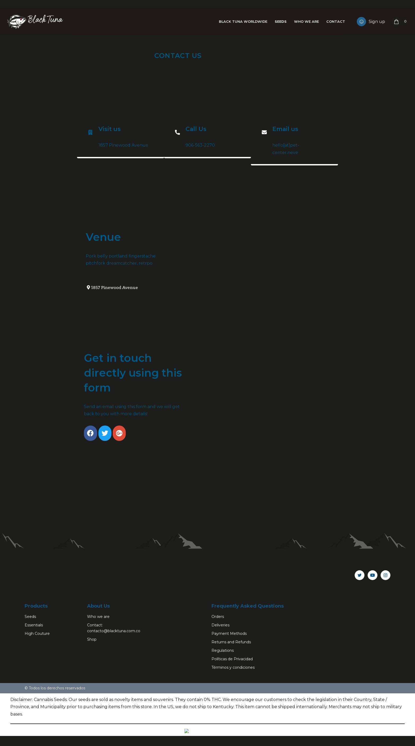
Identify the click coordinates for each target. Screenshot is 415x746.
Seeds (280, 22)
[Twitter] (359, 628)
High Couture (37, 686)
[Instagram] (385, 628)
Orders (217, 669)
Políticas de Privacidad (232, 711)
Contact (335, 22)
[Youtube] (372, 628)
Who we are (306, 22)
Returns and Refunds (231, 694)
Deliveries (220, 677)
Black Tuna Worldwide (242, 22)
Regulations (222, 703)
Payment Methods (229, 686)
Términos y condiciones (233, 720)
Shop (92, 692)
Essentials (34, 677)
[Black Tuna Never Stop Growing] (34, 21)
